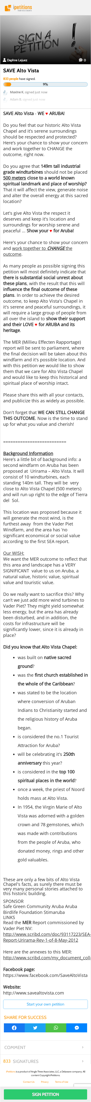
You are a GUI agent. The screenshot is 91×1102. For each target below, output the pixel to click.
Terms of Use (61, 1081)
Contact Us (28, 1081)
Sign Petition (45, 1094)
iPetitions (45, 8)
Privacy (45, 1081)
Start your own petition (45, 1004)
